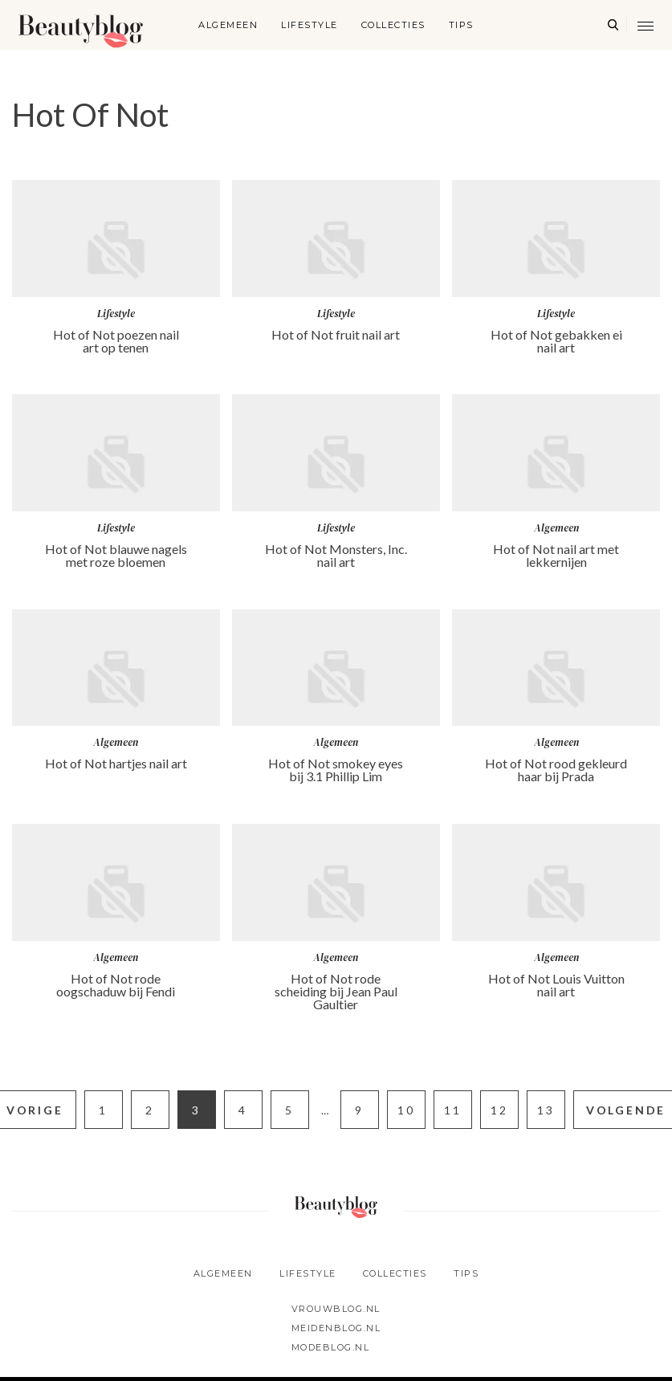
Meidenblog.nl (336, 1328)
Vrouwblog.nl (336, 1308)
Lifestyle (309, 25)
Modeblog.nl (330, 1347)
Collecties (393, 25)
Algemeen (228, 25)
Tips (461, 25)
